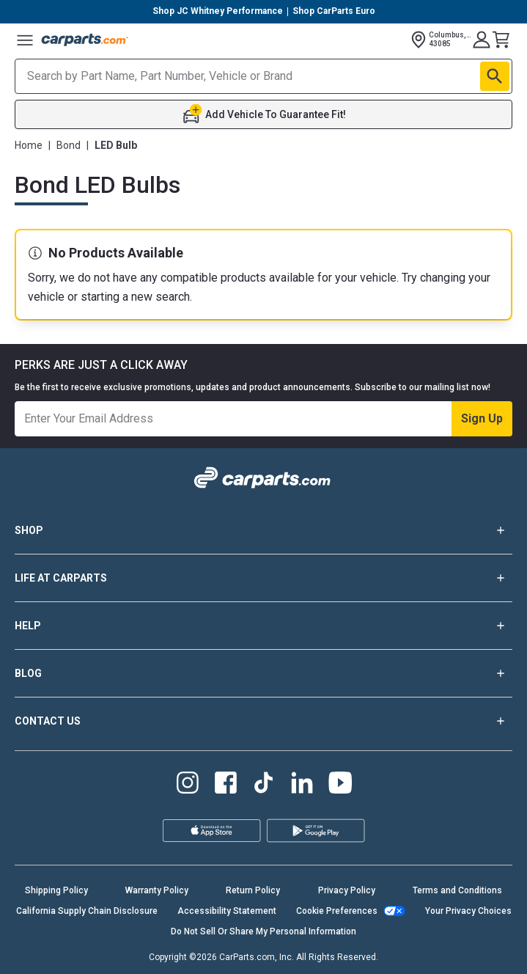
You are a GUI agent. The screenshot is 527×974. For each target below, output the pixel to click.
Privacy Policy (346, 890)
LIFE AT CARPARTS (263, 578)
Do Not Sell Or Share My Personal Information (263, 931)
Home (29, 145)
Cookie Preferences (336, 911)
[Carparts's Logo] (85, 39)
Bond (68, 145)
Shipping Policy (56, 890)
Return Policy (253, 890)
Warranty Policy (156, 890)
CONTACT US (263, 721)
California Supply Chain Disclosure (87, 911)
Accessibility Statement (226, 911)
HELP (263, 625)
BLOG (263, 673)
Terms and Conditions (457, 890)
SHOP (263, 530)
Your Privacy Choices (468, 911)
